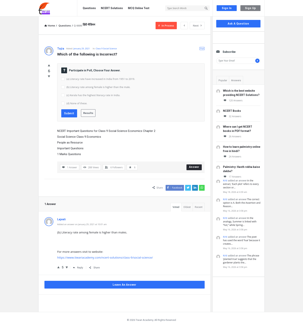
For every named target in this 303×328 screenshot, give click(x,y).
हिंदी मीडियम (89, 24)
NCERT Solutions (112, 8)
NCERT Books (232, 110)
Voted (176, 207)
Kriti (225, 180)
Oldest (187, 207)
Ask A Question (238, 23)
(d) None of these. (76, 103)
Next (197, 25)
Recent (199, 207)
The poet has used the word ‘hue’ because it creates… (241, 240)
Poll (202, 48)
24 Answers (232, 156)
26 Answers (232, 136)
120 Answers (233, 100)
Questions (89, 8)
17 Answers (232, 176)
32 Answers (232, 116)
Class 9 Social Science (106, 48)
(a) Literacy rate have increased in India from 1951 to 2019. (100, 79)
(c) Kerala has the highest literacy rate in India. (93, 95)
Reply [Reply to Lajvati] (78, 267)
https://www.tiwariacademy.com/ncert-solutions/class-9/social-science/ (105, 257)
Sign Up (250, 8)
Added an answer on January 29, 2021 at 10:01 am (82, 224)
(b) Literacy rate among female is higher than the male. (98, 87)
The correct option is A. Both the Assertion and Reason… (241, 203)
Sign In (227, 8)
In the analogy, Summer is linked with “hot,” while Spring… (239, 221)
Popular (223, 80)
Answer (194, 166)
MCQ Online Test (138, 8)
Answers (236, 80)
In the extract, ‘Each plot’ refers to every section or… (241, 184)
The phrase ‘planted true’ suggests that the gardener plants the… (241, 259)
